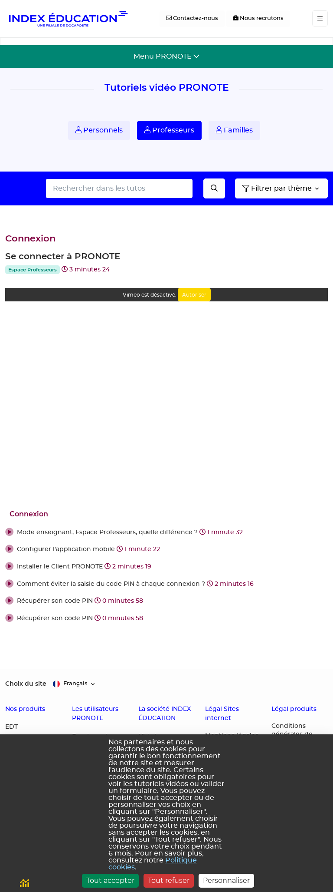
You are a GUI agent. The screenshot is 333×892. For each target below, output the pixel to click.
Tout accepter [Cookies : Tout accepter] (110, 880)
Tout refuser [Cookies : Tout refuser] (168, 880)
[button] (166, 533)
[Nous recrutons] (258, 18)
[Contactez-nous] (192, 18)
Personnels (99, 130)
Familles (234, 130)
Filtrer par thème (277, 188)
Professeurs (169, 130)
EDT (11, 727)
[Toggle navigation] (320, 18)
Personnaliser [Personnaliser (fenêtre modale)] (226, 880)
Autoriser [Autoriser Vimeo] (194, 294)
